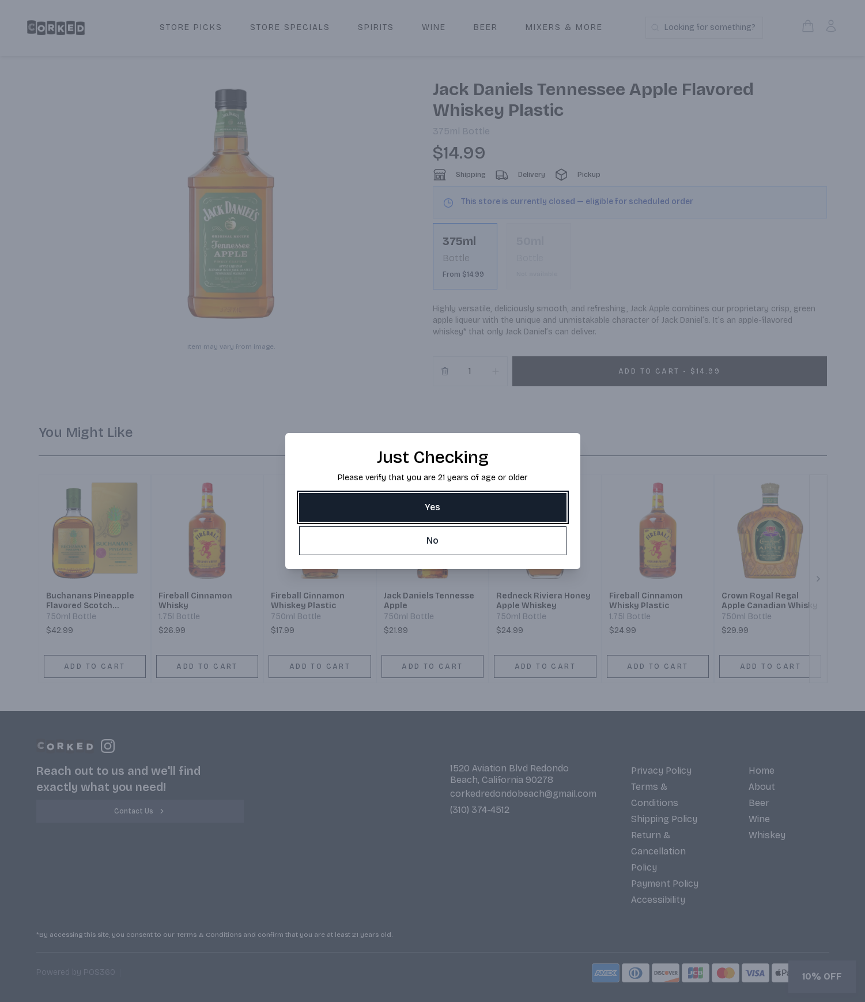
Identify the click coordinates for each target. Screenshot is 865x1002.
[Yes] (432, 507)
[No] (432, 540)
